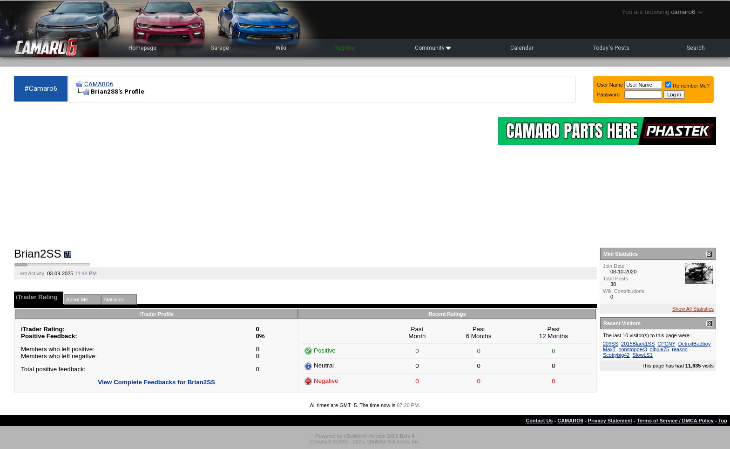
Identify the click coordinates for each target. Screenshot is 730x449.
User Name (610, 85)
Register (345, 48)
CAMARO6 (98, 84)
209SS (610, 344)
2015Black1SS (638, 344)
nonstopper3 (632, 349)
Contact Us (539, 420)
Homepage (142, 48)
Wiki (281, 48)
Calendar (522, 48)
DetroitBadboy (694, 344)
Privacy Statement (610, 420)
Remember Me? (687, 85)
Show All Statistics (693, 309)
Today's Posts (611, 48)
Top (722, 420)
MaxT (609, 349)
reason (680, 349)
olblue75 (659, 349)
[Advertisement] (251, 175)
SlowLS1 (643, 355)
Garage (219, 48)
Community (433, 48)
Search (696, 48)
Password (608, 94)
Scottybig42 (616, 355)
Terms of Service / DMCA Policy (675, 420)
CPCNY (666, 344)
